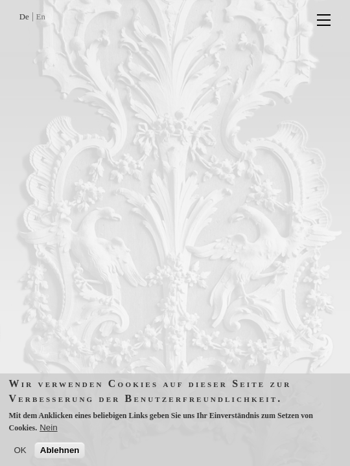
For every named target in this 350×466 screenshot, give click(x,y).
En (40, 16)
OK (20, 455)
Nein (48, 432)
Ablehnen (60, 455)
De (24, 16)
